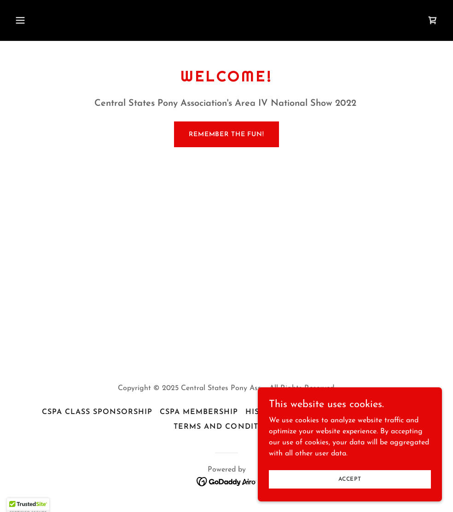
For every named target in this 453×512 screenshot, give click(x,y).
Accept (349, 485)
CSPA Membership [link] (199, 412)
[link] (433, 20)
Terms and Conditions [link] (226, 427)
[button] (60, 20)
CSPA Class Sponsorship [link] (97, 412)
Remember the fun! (226, 134)
